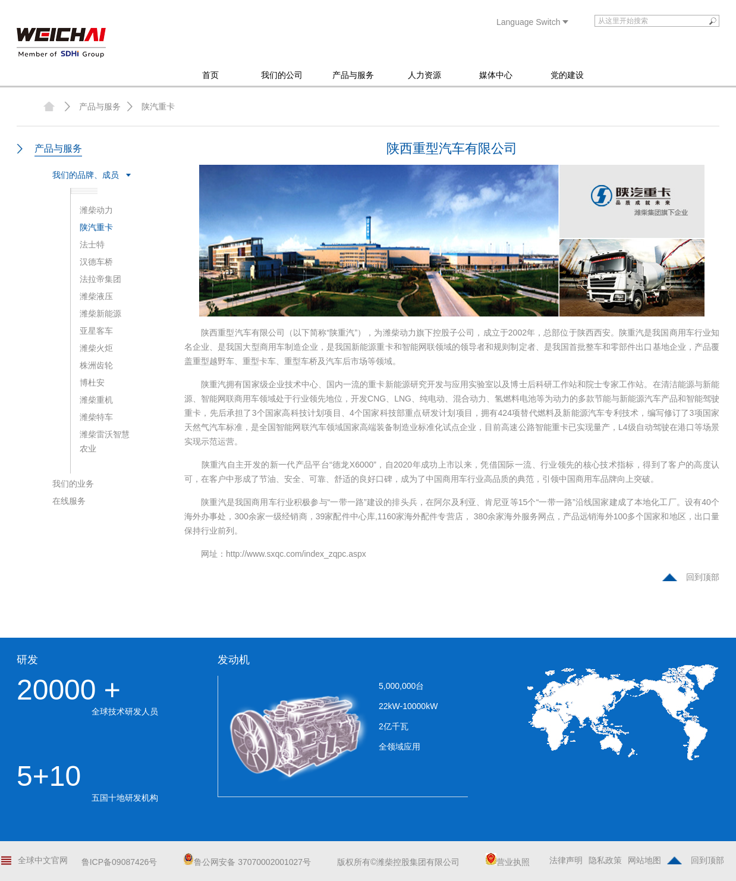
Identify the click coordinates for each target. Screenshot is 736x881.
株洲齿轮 (96, 365)
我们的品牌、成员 (85, 175)
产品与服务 (353, 75)
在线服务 (69, 501)
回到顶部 (702, 577)
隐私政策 (605, 860)
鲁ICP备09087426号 (119, 862)
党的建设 (567, 75)
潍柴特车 (96, 417)
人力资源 (424, 75)
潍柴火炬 (96, 348)
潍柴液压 (96, 296)
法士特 (92, 244)
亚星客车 (96, 331)
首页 (210, 75)
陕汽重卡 (158, 106)
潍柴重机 (96, 400)
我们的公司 (282, 75)
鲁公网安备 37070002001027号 (247, 862)
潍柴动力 (96, 210)
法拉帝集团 (100, 279)
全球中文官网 (43, 860)
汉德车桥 (96, 262)
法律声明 (566, 860)
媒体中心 (495, 75)
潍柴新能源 (100, 313)
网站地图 (644, 860)
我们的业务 (73, 483)
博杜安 (92, 382)
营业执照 (508, 862)
